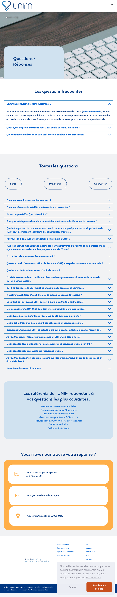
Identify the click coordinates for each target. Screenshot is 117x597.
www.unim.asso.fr (92, 111)
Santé (13, 183)
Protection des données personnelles (33, 590)
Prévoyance (55, 183)
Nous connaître (63, 544)
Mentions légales (33, 587)
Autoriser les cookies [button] (99, 587)
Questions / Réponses (65, 552)
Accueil (8, 17)
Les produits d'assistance (90, 548)
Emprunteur (100, 183)
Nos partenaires (63, 555)
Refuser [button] (73, 587)
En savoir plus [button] (93, 577)
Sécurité (14, 590)
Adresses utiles (63, 548)
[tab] (58, 104)
